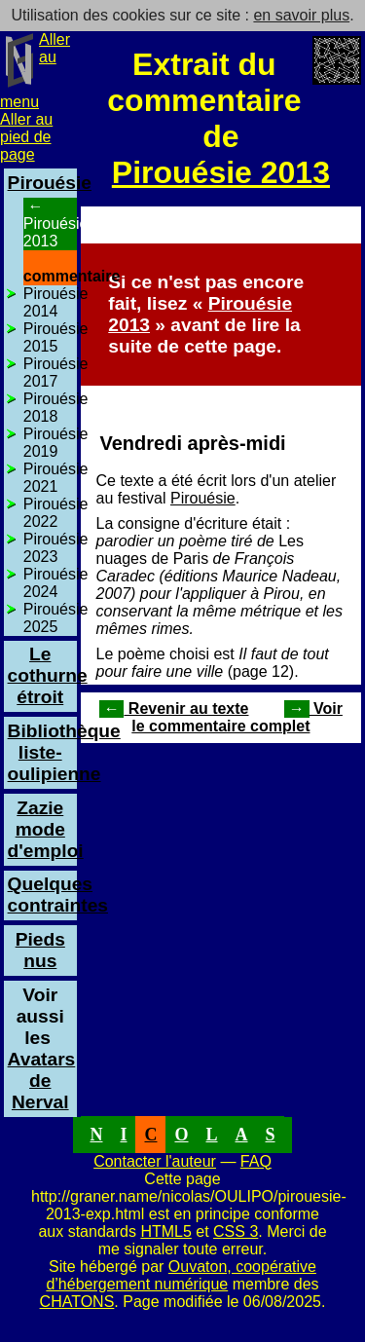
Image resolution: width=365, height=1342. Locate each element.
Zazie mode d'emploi (46, 829)
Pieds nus (40, 950)
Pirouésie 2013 (221, 172)
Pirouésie (203, 498)
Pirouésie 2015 (56, 337)
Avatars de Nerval (42, 1069)
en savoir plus (301, 15)
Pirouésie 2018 (56, 408)
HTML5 (165, 1231)
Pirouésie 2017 (56, 372)
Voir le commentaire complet (237, 717)
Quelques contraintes (58, 894)
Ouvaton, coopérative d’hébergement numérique (181, 1275)
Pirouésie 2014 (56, 302)
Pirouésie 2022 (56, 513)
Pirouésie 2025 (56, 618)
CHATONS (77, 1301)
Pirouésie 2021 (56, 478)
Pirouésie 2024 (56, 583)
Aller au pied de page (26, 137)
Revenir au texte (174, 708)
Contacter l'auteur (154, 1161)
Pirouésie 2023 (56, 548)
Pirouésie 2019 (56, 443)
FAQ (256, 1161)
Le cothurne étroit (48, 675)
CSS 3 (235, 1231)
